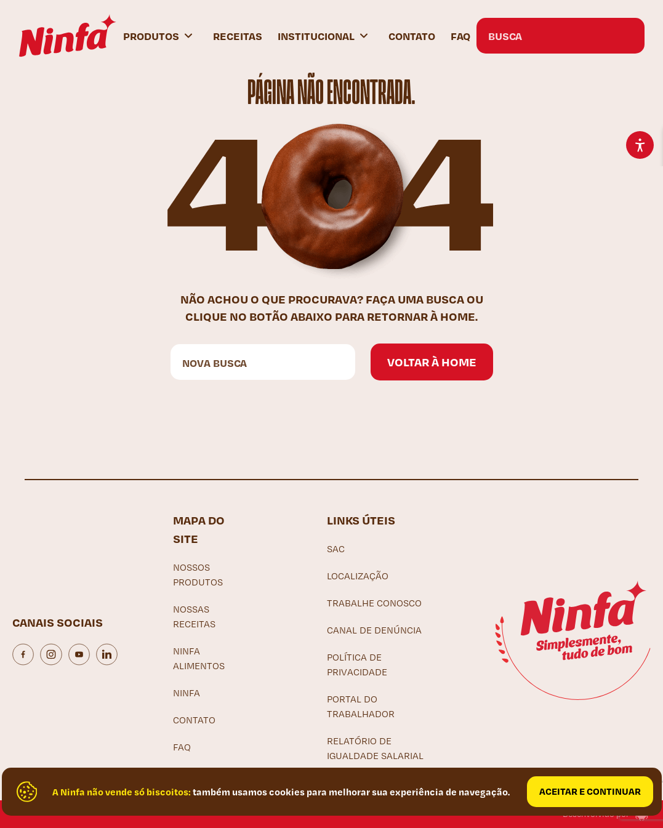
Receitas (237, 35)
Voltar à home (431, 361)
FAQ (460, 35)
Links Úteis (361, 520)
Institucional (316, 35)
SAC (336, 549)
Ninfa (186, 693)
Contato (411, 35)
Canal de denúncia (374, 630)
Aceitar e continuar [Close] (590, 791)
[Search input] (548, 36)
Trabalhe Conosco (374, 603)
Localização (357, 576)
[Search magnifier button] (627, 36)
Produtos (151, 35)
